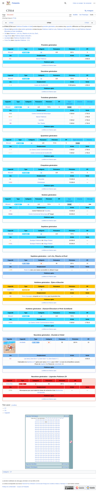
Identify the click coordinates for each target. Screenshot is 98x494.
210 (36, 459)
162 (41, 450)
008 (56, 420)
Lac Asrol (27, 358)
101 (38, 438)
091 (38, 437)
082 (41, 435)
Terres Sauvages (27, 296)
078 (56, 433)
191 (38, 455)
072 (41, 433)
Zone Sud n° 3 (43, 358)
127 (54, 442)
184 (46, 453)
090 (36, 437)
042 (41, 427)
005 (48, 420)
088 (56, 435)
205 (48, 457)
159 (59, 448)
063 (43, 431)
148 (56, 446)
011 (38, 422)
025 (48, 423)
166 (51, 450)
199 (59, 455)
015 (48, 422)
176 (51, 451)
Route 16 (27, 270)
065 (48, 431)
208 (56, 457)
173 (43, 451)
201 (38, 457)
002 (41, 420)
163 (43, 450)
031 (38, 425)
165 (48, 450)
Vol (5, 33)
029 (59, 423)
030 (36, 425)
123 (43, 442)
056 (51, 429)
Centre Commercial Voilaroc (44, 149)
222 (41, 461)
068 (56, 431)
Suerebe (41, 120)
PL (59, 362)
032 (41, 425)
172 (41, 451)
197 (54, 455)
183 (43, 453)
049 (59, 427)
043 (43, 427)
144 (46, 446)
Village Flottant (48, 240)
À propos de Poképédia (23, 486)
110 (36, 440)
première (15, 29)
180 (36, 453)
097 (54, 437)
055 (48, 429)
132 (41, 444)
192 (41, 455)
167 (54, 450)
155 (48, 448)
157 (54, 448)
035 (48, 425)
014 (46, 422)
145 (48, 446)
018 (56, 422)
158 (56, 448)
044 (46, 427)
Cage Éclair (7, 36)
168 (56, 450)
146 (51, 446)
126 (51, 442)
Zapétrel (43, 364)
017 (54, 422)
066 (51, 431)
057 (54, 429)
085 (48, 435)
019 (59, 422)
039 (59, 425)
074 (46, 433)
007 (54, 420)
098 (56, 437)
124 (46, 442)
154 (46, 448)
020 (36, 423)
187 (54, 453)
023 (43, 423)
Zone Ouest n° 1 (53, 358)
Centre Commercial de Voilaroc (44, 322)
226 (51, 461)
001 (38, 420)
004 (46, 420)
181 (38, 453)
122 (41, 442)
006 (51, 420)
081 (38, 435)
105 (48, 438)
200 (36, 457)
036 (51, 425)
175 (48, 451)
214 (46, 459)
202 (41, 457)
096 (51, 437)
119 (59, 440)
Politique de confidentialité (9, 486)
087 (54, 435)
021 (38, 423)
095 (48, 437)
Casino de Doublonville (41, 85)
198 (56, 455)
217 (54, 459)
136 (51, 444)
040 (36, 427)
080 (36, 435)
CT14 (14, 18)
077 (54, 433)
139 (59, 444)
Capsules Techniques (32, 416)
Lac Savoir (32, 149)
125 (48, 442)
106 (51, 438)
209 (59, 457)
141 (38, 446)
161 (38, 450)
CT (5, 408)
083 (43, 435)
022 (41, 423)
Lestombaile (58, 364)
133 (43, 444)
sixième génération (26, 29)
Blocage (89, 101)
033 (43, 425)
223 (43, 461)
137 (54, 444)
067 (54, 431)
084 (46, 435)
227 (54, 461)
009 (59, 420)
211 (38, 459)
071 (38, 433)
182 (41, 453)
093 (43, 437)
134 (46, 444)
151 (38, 448)
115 (48, 440)
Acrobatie (7, 38)
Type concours (77, 140)
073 (43, 433)
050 (36, 429)
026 (51, 423)
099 (59, 437)
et (24, 26)
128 (56, 442)
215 (48, 459)
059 (59, 429)
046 (51, 427)
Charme (79, 101)
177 (54, 451)
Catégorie (6, 472)
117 (54, 440)
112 (41, 440)
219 (59, 459)
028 (56, 423)
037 (54, 425)
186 (51, 453)
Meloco (49, 362)
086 (51, 435)
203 (43, 457)
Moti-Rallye (44, 296)
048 (56, 427)
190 (36, 455)
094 (46, 437)
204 (46, 457)
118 (56, 440)
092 (41, 437)
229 (59, 461)
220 (36, 461)
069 (59, 431)
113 (43, 440)
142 (41, 446)
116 (51, 440)
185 (48, 453)
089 (59, 435)
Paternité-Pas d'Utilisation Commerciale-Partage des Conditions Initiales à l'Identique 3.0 (44, 483)
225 (48, 461)
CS (5, 410)
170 (36, 451)
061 (38, 431)
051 (38, 429)
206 (51, 457)
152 (41, 448)
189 (59, 453)
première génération (49, 26)
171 (38, 451)
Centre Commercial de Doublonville (41, 153)
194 (46, 455)
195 (48, 455)
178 (56, 451)
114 (46, 440)
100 (36, 438)
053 (43, 429)
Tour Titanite (41, 123)
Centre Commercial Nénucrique (41, 113)
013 (43, 422)
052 (41, 429)
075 (48, 433)
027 (54, 423)
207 (54, 457)
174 (46, 451)
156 (51, 448)
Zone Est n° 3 (34, 358)
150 (36, 448)
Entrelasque (41, 182)
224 (46, 461)
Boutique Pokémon (35, 240)
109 (59, 438)
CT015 (87, 22)
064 (46, 431)
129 (59, 442)
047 (54, 427)
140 (36, 446)
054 (46, 429)
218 (56, 459)
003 (43, 420)
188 (56, 453)
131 (38, 444)
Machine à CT (31, 362)
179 (59, 451)
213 (43, 459)
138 (56, 444)
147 (54, 446)
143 (43, 446)
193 (43, 455)
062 (41, 431)
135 (48, 444)
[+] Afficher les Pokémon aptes (49, 65)
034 (46, 425)
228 (56, 461)
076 (51, 433)
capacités (69, 26)
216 (51, 459)
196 (51, 455)
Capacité (7, 413)
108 (56, 438)
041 (38, 427)
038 (56, 425)
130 (36, 444)
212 (41, 459)
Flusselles (47, 211)
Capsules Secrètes (31, 464)
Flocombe (41, 179)
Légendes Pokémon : (21, 40)
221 (38, 461)
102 (41, 438)
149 (59, 446)
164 (46, 450)
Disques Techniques (31, 467)
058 (56, 429)
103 (43, 438)
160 (36, 450)
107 (54, 438)
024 (46, 423)
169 (59, 450)
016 (51, 422)
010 (36, 422)
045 (48, 427)
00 (36, 420)
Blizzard (6, 29)
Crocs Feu (7, 40)
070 (36, 433)
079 (59, 433)
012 (41, 422)
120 (36, 442)
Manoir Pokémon (41, 59)
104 (46, 438)
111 (38, 440)
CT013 (11, 22)
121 (38, 442)
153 (43, 448)
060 (36, 431)
